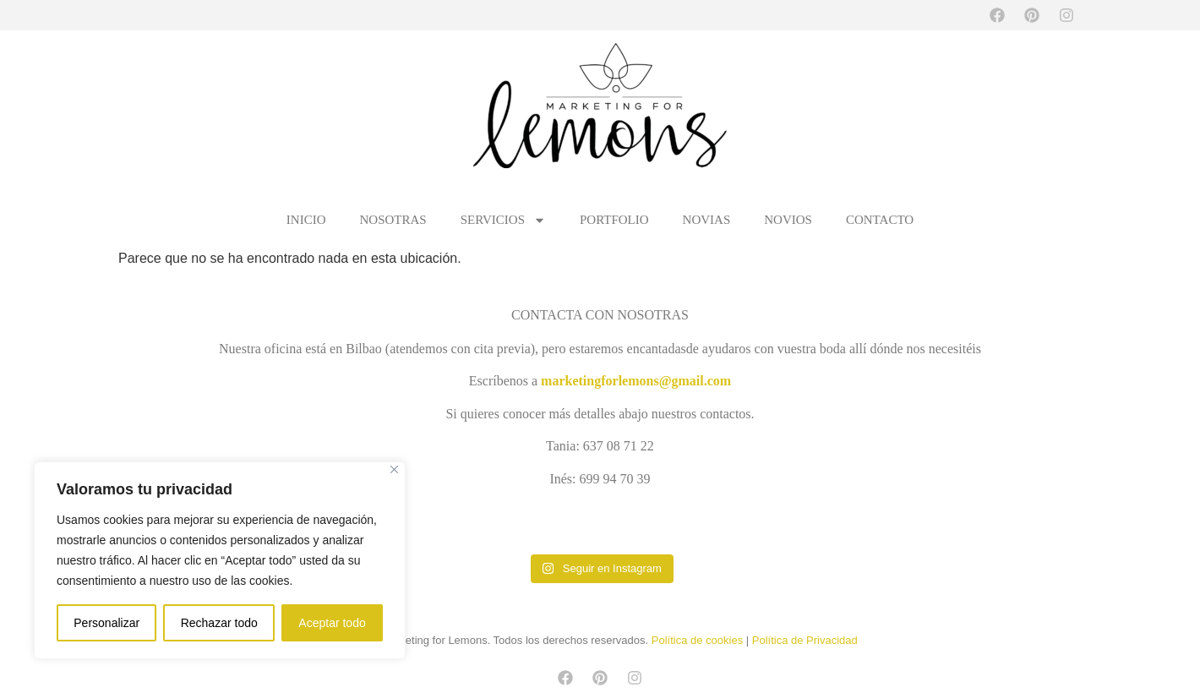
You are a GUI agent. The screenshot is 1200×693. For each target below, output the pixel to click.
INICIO (306, 219)
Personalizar (106, 623)
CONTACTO (880, 219)
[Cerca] (394, 469)
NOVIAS (707, 219)
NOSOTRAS (393, 219)
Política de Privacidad (805, 640)
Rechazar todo (219, 623)
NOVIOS (788, 219)
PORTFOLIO (614, 219)
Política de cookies (697, 640)
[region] (220, 560)
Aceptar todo (331, 623)
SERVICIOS (503, 219)
